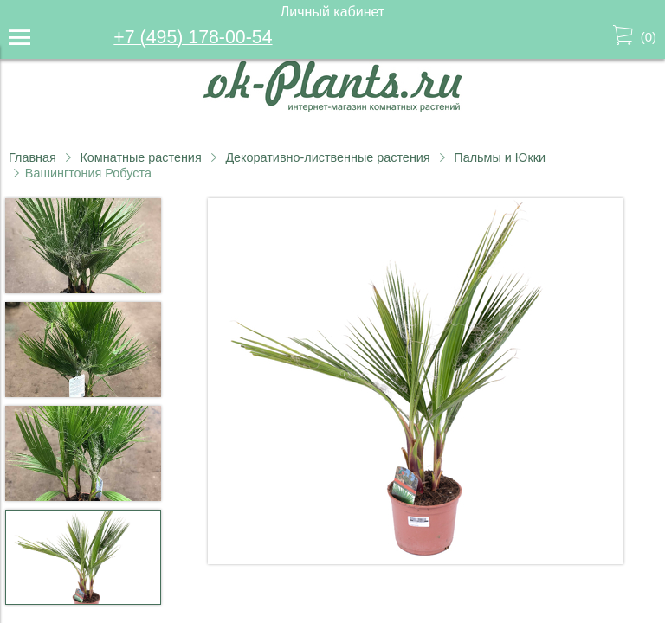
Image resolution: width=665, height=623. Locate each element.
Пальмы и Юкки (500, 157)
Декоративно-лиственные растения (327, 157)
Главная (32, 157)
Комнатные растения (140, 157)
